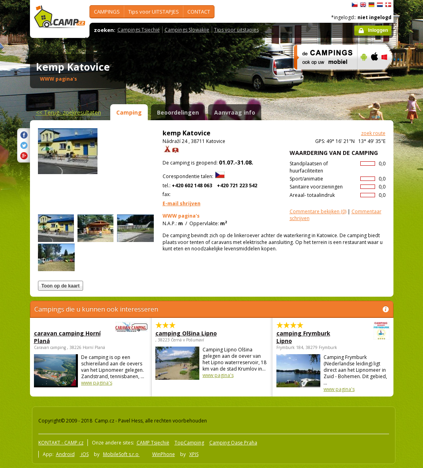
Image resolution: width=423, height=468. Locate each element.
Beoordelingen (178, 112)
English (363, 5)
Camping (129, 112)
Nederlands (380, 5)
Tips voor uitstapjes (236, 29)
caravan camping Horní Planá (68, 337)
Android (65, 454)
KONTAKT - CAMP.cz (60, 442)
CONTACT (198, 11)
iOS (84, 454)
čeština (355, 5)
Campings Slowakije (187, 29)
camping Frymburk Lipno (311, 337)
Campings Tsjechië (138, 29)
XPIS (194, 454)
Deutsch (371, 5)
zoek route (373, 133)
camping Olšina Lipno (186, 333)
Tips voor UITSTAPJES (153, 11)
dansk (388, 5)
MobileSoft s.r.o (121, 454)
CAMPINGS (107, 11)
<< (68, 112)
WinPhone (163, 454)
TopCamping (189, 442)
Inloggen (378, 30)
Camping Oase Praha (233, 442)
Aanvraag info (234, 112)
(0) (318, 211)
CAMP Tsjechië (153, 442)
